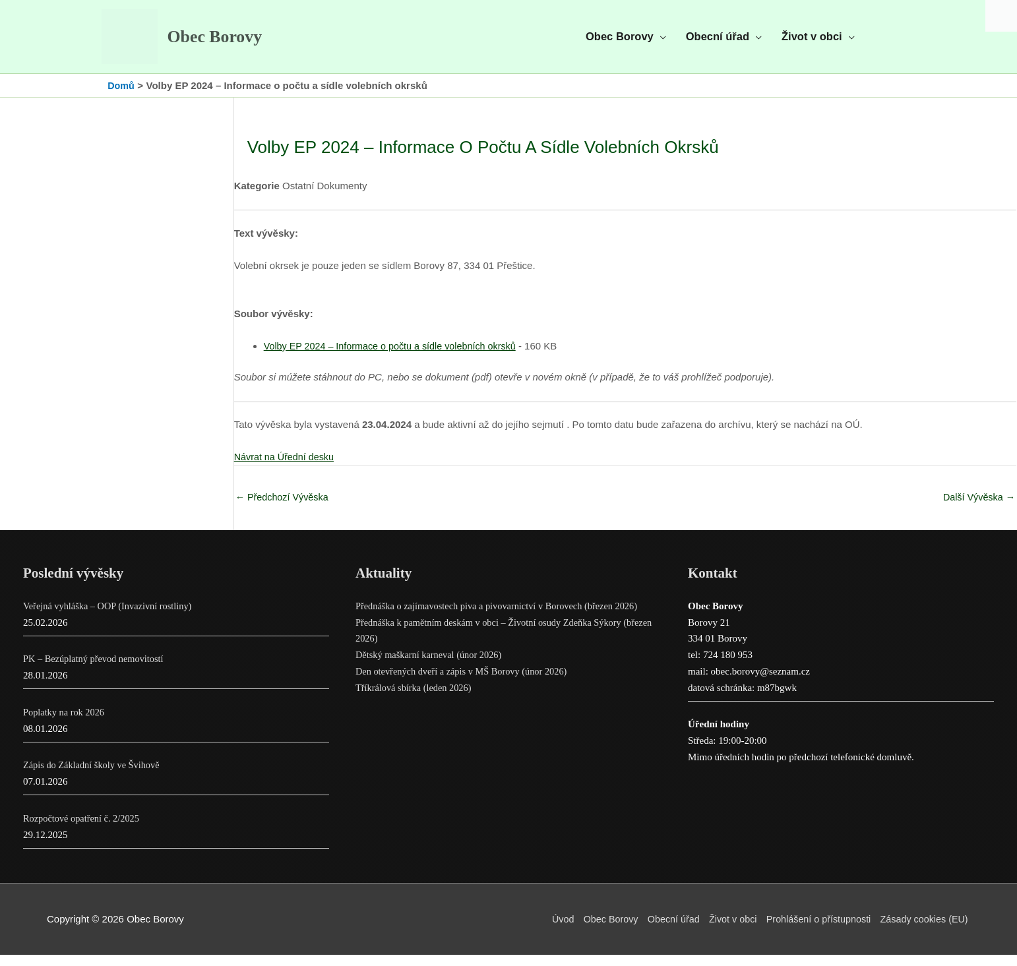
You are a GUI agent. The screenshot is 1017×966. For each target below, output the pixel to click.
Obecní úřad (661, 930)
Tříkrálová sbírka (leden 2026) (416, 699)
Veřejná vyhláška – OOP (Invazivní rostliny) (111, 617)
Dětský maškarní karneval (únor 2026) (431, 666)
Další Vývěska (977, 507)
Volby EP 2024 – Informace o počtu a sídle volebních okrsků (396, 355)
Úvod (546, 930)
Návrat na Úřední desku (286, 467)
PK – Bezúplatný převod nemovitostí (96, 670)
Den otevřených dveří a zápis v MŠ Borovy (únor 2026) (465, 682)
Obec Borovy (226, 42)
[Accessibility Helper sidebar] (1001, 16)
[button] (626, 42)
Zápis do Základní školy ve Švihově (94, 776)
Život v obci (724, 930)
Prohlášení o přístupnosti (814, 930)
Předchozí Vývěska (284, 507)
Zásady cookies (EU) (924, 930)
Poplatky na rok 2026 (65, 723)
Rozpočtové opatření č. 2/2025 (83, 829)
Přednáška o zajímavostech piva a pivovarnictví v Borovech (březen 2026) (502, 617)
